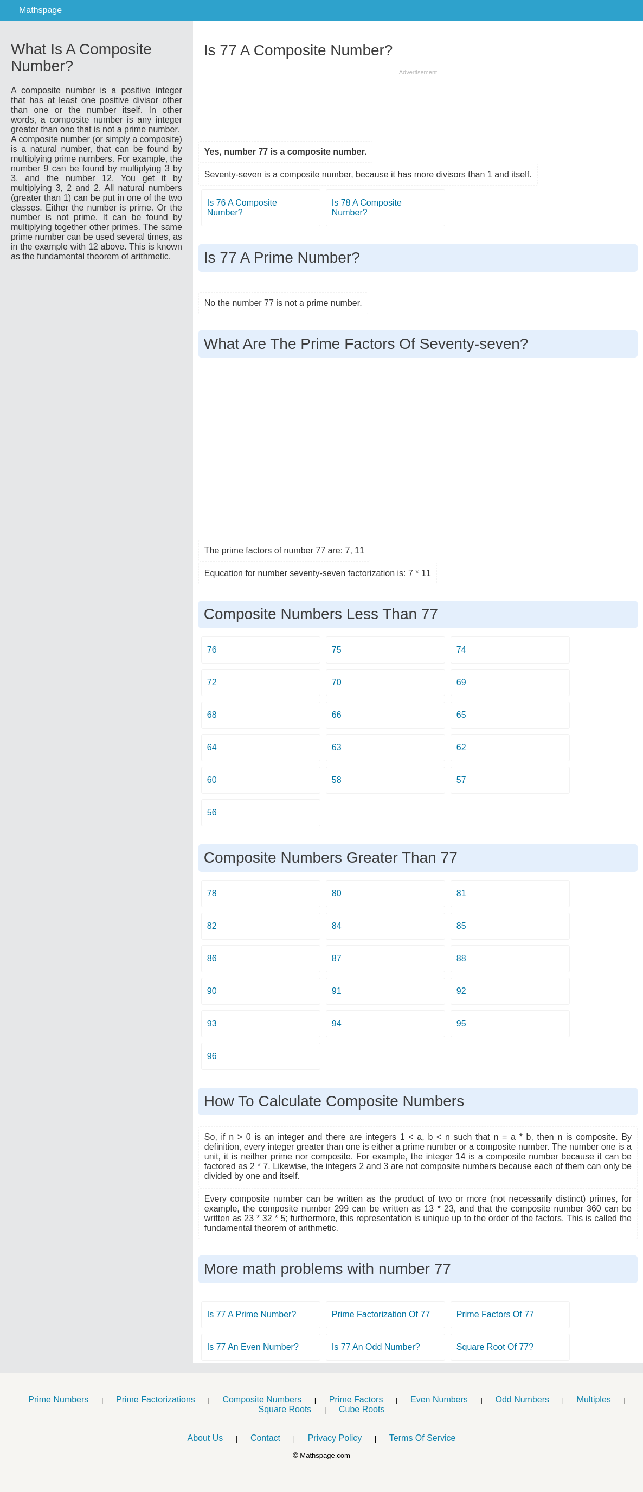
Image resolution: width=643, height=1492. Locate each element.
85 (461, 925)
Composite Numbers (261, 1399)
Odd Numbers (522, 1399)
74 (461, 649)
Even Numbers (439, 1399)
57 (461, 780)
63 (337, 747)
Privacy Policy (335, 1438)
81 (461, 893)
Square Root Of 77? (494, 1346)
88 (461, 958)
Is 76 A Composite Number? (242, 207)
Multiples (594, 1399)
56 (212, 812)
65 (461, 714)
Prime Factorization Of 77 (381, 1314)
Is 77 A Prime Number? (252, 1314)
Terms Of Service (422, 1438)
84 (337, 925)
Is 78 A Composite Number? (367, 207)
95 (461, 1023)
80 (337, 893)
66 (337, 714)
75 (337, 649)
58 (337, 780)
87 (337, 958)
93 (212, 1023)
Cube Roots (362, 1409)
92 (461, 991)
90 (212, 991)
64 (212, 747)
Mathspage (40, 10)
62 (461, 747)
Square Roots (285, 1409)
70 (337, 682)
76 (212, 649)
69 (461, 682)
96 (212, 1056)
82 (212, 925)
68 (212, 714)
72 (212, 682)
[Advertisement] (418, 101)
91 (337, 991)
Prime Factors (356, 1399)
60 (212, 780)
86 (212, 958)
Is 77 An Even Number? (253, 1346)
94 (337, 1023)
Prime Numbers (58, 1399)
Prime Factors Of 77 (495, 1314)
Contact (265, 1438)
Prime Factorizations (155, 1399)
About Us (205, 1438)
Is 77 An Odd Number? (376, 1346)
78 (212, 893)
